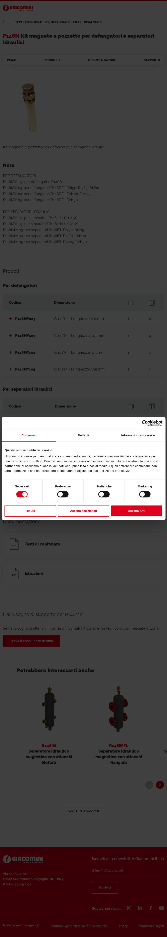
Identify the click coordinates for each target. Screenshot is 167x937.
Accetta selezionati (83, 510)
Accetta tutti (136, 510)
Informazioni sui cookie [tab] (138, 435)
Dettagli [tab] (83, 435)
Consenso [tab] (29, 435)
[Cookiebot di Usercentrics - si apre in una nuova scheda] (144, 423)
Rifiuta (30, 510)
